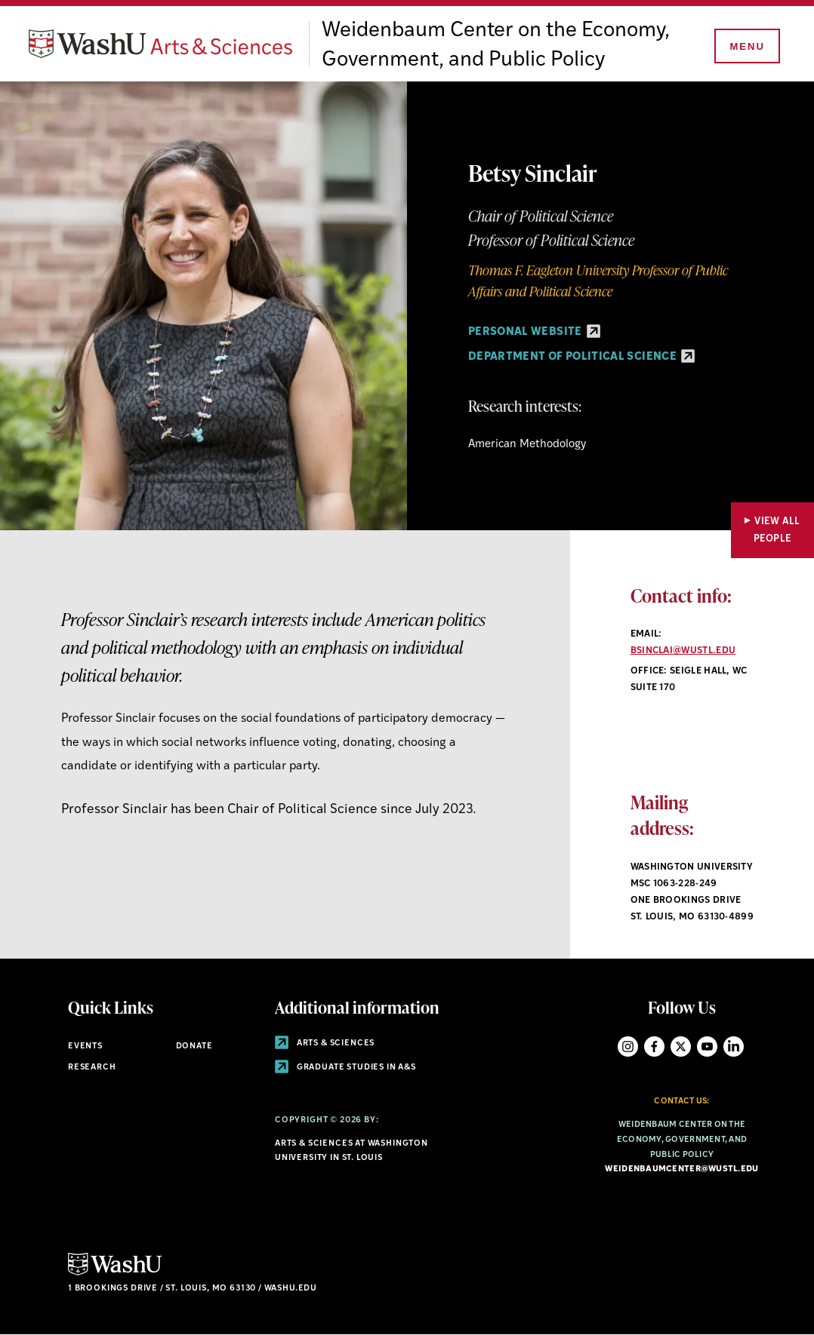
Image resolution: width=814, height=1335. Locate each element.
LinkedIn (733, 1046)
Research (92, 1067)
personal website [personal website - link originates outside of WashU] (534, 332)
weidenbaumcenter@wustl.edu (681, 1169)
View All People (777, 530)
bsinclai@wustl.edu (683, 650)
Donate (194, 1046)
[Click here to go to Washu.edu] (115, 1273)
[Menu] (746, 47)
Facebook (654, 1046)
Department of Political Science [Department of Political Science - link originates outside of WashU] (581, 357)
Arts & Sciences (325, 1043)
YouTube (707, 1046)
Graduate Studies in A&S (345, 1067)
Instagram (628, 1046)
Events (85, 1046)
